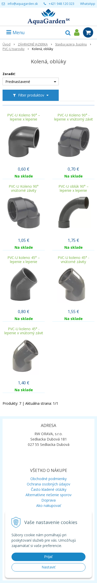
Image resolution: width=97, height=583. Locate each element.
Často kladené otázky (48, 489)
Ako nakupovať (48, 505)
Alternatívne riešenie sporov (48, 494)
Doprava (48, 500)
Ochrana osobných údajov (48, 484)
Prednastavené (17, 81)
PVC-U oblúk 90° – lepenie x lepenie (73, 188)
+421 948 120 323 (61, 4)
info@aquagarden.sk (23, 4)
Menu (15, 32)
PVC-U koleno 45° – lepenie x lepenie (23, 260)
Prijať (48, 557)
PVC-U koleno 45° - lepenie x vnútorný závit (23, 331)
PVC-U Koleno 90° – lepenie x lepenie (23, 117)
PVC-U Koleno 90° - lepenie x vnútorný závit (73, 117)
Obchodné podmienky (48, 478)
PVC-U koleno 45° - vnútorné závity (73, 260)
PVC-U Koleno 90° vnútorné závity (24, 188)
